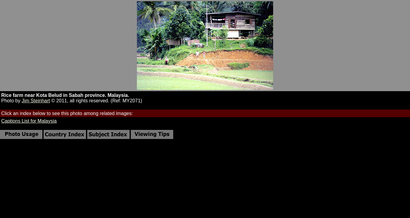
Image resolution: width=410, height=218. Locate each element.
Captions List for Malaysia (29, 121)
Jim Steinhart (36, 100)
